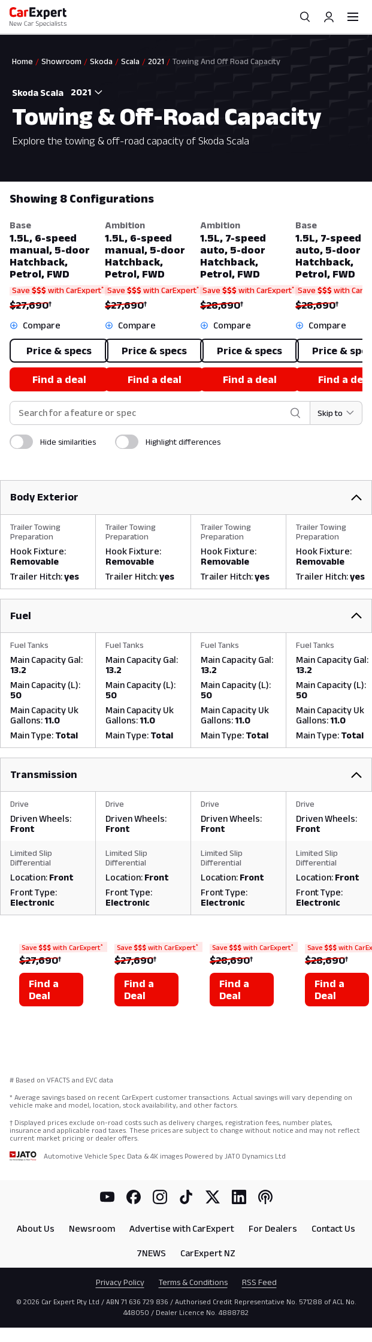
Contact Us (333, 1228)
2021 (156, 61)
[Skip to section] (336, 413)
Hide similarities (68, 442)
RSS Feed (259, 1282)
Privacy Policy (120, 1282)
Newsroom (92, 1228)
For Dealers (273, 1228)
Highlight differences (183, 442)
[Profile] (329, 17)
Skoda (101, 61)
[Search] (305, 17)
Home (22, 61)
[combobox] (84, 92)
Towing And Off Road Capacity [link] (226, 61)
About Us (36, 1228)
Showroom (61, 61)
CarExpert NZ (207, 1253)
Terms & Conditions (193, 1282)
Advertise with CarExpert (181, 1228)
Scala (130, 61)
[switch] (21, 442)
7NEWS (151, 1253)
